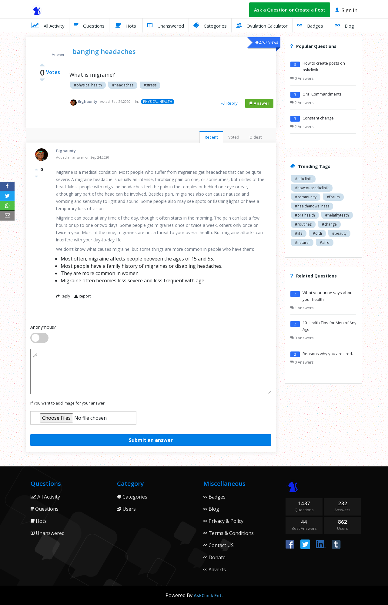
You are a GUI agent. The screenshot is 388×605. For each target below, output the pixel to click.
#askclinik (303, 178)
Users (126, 509)
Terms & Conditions (228, 533)
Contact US (218, 545)
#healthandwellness (312, 206)
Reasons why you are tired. (328, 353)
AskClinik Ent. (208, 595)
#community (305, 197)
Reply (229, 103)
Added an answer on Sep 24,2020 (82, 157)
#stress (150, 85)
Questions (89, 25)
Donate (214, 557)
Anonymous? (43, 327)
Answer (259, 103)
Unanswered (165, 25)
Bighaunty (87, 101)
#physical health (88, 85)
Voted (233, 137)
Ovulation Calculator (262, 25)
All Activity (48, 25)
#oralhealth (305, 215)
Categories (210, 25)
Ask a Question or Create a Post (289, 10)
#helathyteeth (337, 215)
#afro (324, 242)
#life (299, 233)
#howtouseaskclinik (312, 187)
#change (329, 224)
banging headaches (104, 51)
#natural (302, 242)
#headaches (122, 85)
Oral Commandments (322, 94)
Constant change (318, 118)
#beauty (339, 233)
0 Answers (302, 78)
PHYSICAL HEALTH (157, 101)
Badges (310, 25)
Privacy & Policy (223, 521)
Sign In (346, 10)
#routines (303, 224)
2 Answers (302, 102)
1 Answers (302, 308)
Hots (125, 25)
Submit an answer (151, 440)
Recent (211, 137)
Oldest (255, 137)
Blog (344, 25)
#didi (317, 233)
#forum (333, 197)
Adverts (214, 569)
